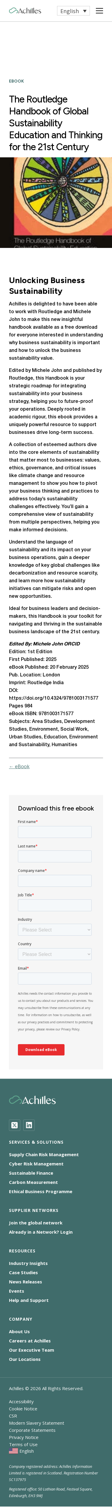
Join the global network (35, 1223)
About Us (19, 1331)
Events (16, 1291)
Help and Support (29, 1300)
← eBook (19, 766)
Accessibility (21, 1401)
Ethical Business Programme (40, 1191)
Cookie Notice (23, 1409)
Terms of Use (23, 1444)
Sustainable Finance (31, 1173)
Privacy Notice (24, 1437)
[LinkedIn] (29, 1125)
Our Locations (25, 1359)
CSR (13, 1416)
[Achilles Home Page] (25, 10)
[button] (73, 10)
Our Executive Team (31, 1350)
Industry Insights (28, 1263)
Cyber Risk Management (36, 1164)
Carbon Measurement (33, 1182)
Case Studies (23, 1272)
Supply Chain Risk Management (44, 1154)
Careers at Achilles (30, 1341)
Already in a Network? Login (41, 1232)
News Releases (25, 1282)
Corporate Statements (32, 1430)
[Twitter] (14, 1125)
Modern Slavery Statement (36, 1423)
